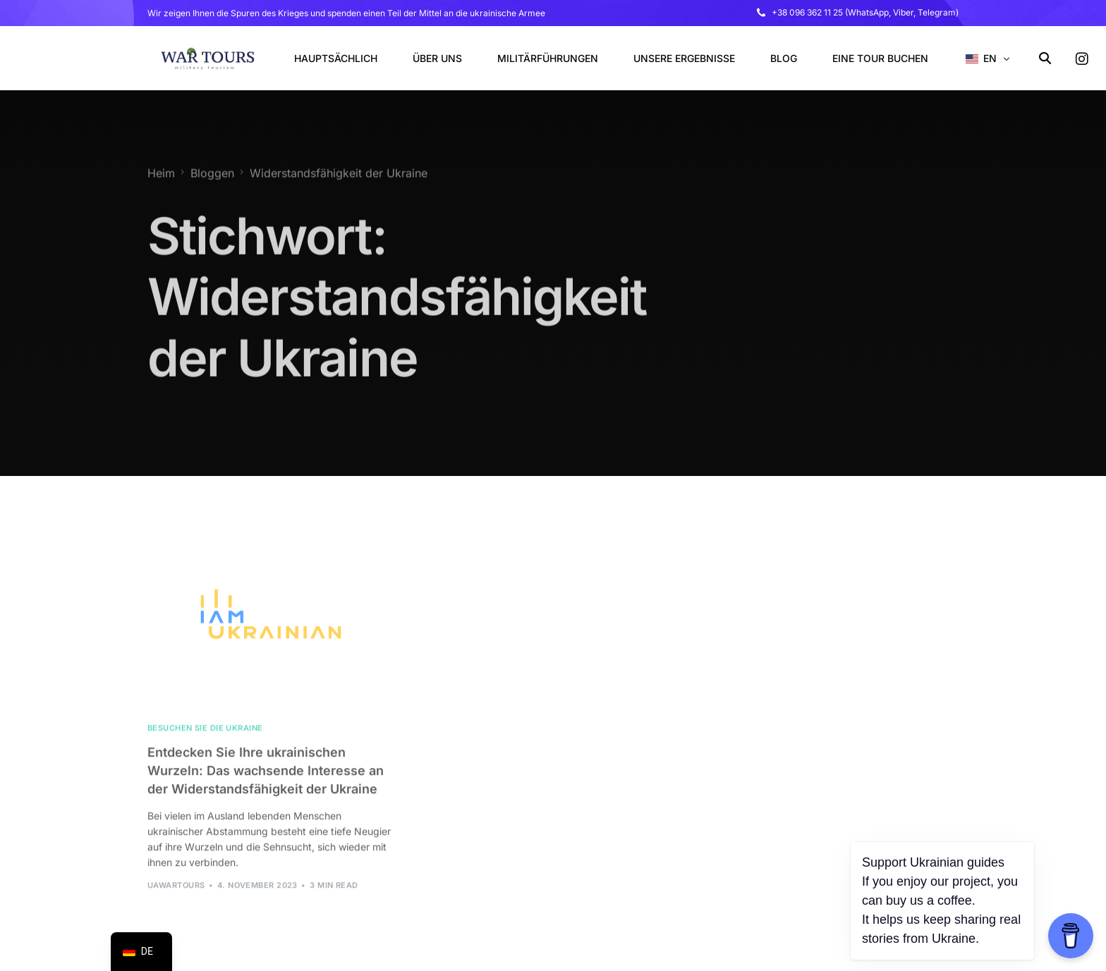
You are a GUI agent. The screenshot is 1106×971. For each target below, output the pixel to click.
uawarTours (176, 900)
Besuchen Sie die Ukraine (205, 743)
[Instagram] (1082, 58)
